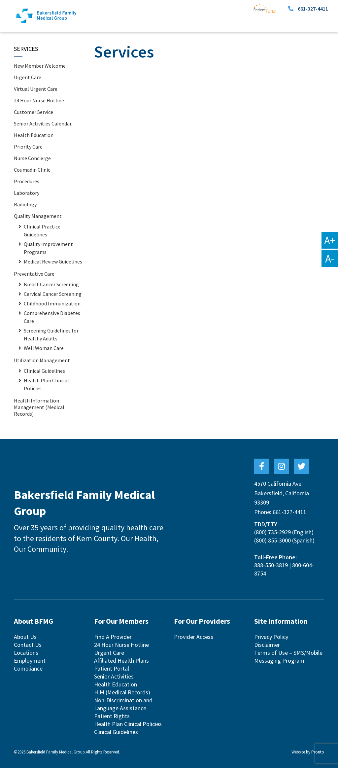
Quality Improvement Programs (48, 248)
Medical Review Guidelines (53, 261)
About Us (25, 637)
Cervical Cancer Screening (53, 294)
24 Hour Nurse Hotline (39, 100)
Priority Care (28, 146)
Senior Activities (114, 676)
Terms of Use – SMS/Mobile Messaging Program (288, 656)
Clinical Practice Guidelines (42, 230)
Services (26, 48)
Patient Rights (112, 716)
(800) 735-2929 (272, 532)
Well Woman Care (44, 348)
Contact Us (28, 644)
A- (329, 258)
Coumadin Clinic (32, 169)
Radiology (25, 204)
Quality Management (38, 216)
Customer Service (33, 112)
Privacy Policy (271, 637)
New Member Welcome (40, 65)
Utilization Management (42, 360)
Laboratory (26, 193)
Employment (30, 660)
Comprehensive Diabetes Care (52, 317)
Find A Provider (113, 637)
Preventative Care (34, 273)
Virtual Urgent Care (35, 89)
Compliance (28, 668)
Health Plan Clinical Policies (46, 384)
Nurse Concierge (32, 158)
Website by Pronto (307, 752)
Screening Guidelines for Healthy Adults (51, 334)
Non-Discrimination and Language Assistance (123, 704)
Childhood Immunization (52, 303)
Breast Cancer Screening (51, 284)
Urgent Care (27, 77)
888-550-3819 (271, 565)
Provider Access (193, 637)
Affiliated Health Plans (121, 660)
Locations (26, 652)
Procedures (26, 181)
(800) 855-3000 (272, 540)
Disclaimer (267, 644)
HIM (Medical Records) (122, 692)
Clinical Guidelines (44, 370)
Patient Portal (111, 668)
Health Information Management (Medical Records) (39, 407)
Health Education (33, 135)
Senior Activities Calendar (43, 123)
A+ (329, 240)
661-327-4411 (313, 8)
